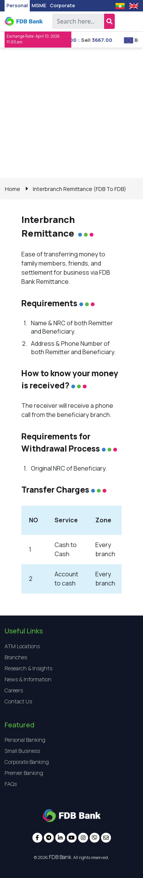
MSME (39, 5)
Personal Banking (25, 739)
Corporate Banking (27, 761)
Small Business (22, 750)
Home (12, 188)
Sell (94, 40)
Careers (14, 690)
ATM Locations (22, 646)
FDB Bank (60, 857)
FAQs (11, 783)
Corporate (62, 5)
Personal (17, 5)
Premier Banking (24, 772)
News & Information (28, 679)
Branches (16, 657)
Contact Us (18, 701)
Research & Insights (28, 668)
